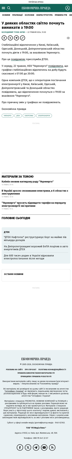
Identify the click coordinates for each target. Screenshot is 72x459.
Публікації (17, 15)
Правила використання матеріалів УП (36, 373)
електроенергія (44, 116)
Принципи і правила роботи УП (36, 376)
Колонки (29, 15)
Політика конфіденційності (52, 369)
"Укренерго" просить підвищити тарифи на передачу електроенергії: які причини (34, 204)
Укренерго (7, 116)
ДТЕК (18, 116)
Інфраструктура (44, 15)
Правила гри (61, 15)
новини (6, 15)
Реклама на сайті (14, 369)
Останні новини (13, 274)
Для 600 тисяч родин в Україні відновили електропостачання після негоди (29, 257)
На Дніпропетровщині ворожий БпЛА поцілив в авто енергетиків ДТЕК (36, 248)
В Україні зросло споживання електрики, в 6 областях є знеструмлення (35, 192)
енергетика (29, 116)
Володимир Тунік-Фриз (13, 32)
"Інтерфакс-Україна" (14, 391)
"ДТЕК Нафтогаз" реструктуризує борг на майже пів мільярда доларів (35, 239)
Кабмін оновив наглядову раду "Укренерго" (28, 181)
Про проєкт (30, 369)
